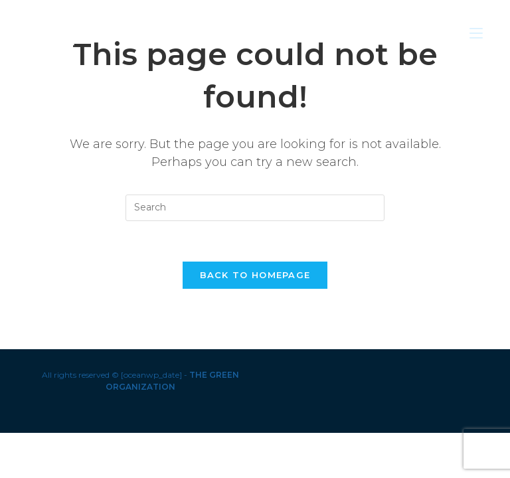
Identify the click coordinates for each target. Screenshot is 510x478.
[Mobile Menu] (476, 33)
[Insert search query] (255, 208)
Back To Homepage (255, 275)
